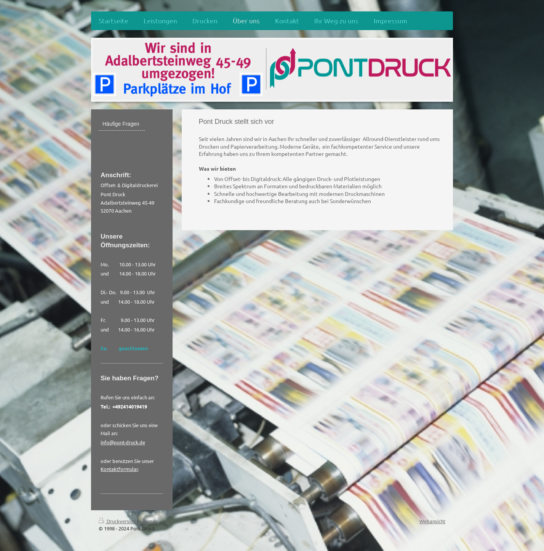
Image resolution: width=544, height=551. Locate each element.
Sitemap (149, 521)
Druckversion (118, 521)
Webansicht (432, 521)
